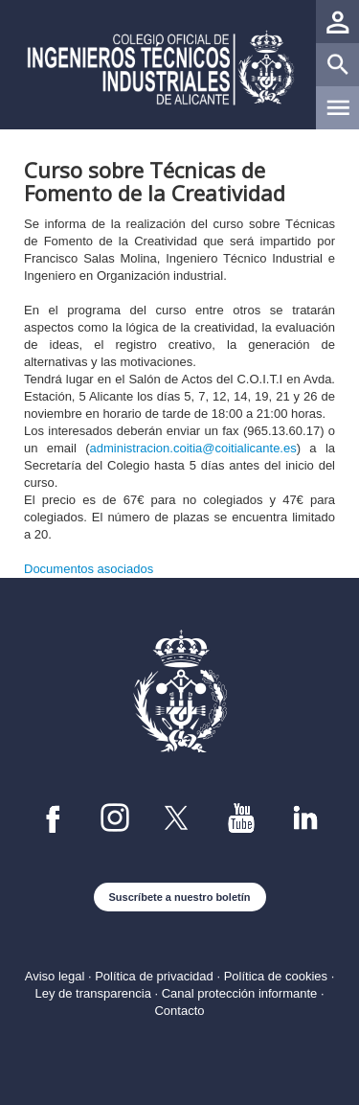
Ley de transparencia (92, 993)
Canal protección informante (240, 993)
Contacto (179, 1010)
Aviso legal (55, 976)
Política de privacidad (154, 976)
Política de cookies (275, 976)
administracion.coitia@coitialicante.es (192, 448)
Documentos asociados (88, 569)
